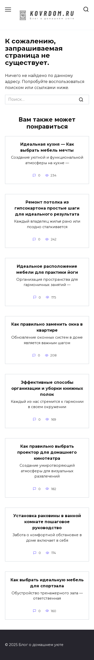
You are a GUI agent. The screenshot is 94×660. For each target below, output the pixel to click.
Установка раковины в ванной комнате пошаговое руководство (47, 521)
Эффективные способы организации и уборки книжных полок (47, 388)
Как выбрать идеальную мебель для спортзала (47, 582)
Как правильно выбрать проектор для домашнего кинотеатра (47, 452)
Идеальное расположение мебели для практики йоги (47, 269)
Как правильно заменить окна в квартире (47, 327)
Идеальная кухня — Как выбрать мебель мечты (47, 147)
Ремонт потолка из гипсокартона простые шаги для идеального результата (47, 208)
